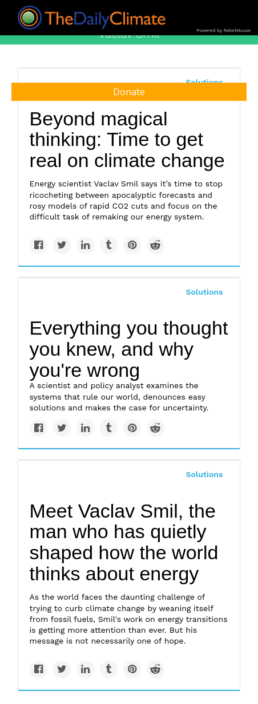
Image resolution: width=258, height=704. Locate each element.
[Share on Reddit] (155, 245)
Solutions (204, 291)
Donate (129, 92)
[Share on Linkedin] (85, 245)
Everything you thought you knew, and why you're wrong (129, 348)
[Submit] (242, 130)
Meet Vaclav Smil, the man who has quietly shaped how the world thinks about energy (124, 542)
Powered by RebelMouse (223, 30)
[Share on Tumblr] (109, 245)
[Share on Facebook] (38, 245)
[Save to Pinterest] (132, 245)
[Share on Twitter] (62, 245)
